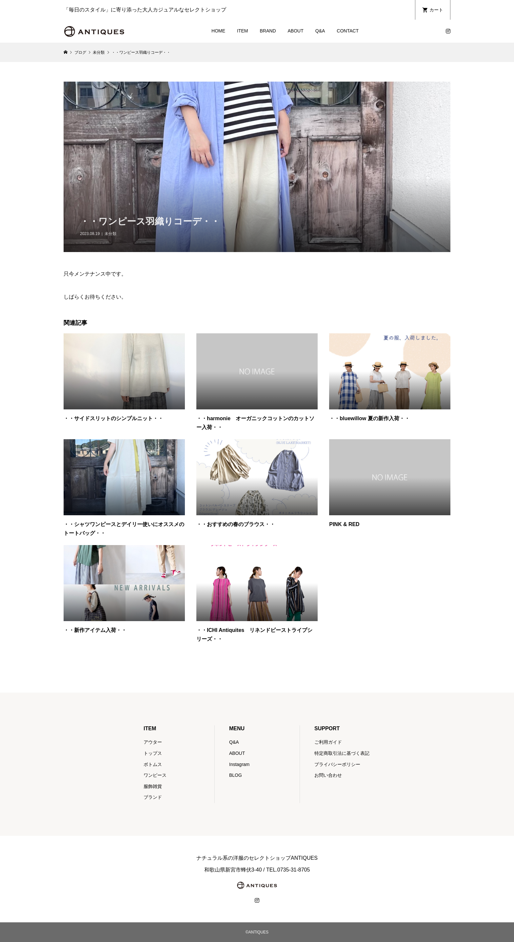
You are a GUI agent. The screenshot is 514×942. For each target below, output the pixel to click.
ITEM (242, 30)
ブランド (153, 797)
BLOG (235, 775)
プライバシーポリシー (337, 764)
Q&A (320, 30)
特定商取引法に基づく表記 (341, 753)
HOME (218, 30)
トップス (153, 753)
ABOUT (296, 30)
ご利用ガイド (328, 742)
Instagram (239, 764)
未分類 (110, 233)
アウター (153, 742)
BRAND (268, 30)
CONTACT (348, 30)
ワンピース (155, 775)
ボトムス (153, 764)
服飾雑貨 (153, 786)
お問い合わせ (328, 775)
